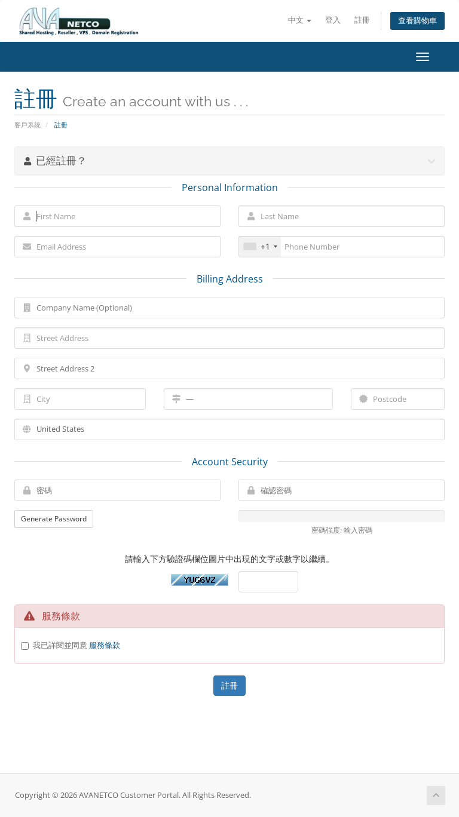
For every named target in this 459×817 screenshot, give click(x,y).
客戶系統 (27, 124)
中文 (299, 20)
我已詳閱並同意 (76, 645)
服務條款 (104, 645)
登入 (333, 20)
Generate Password (54, 519)
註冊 (362, 20)
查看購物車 (417, 21)
